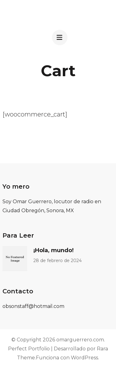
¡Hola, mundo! (53, 250)
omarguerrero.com (80, 340)
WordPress (84, 358)
